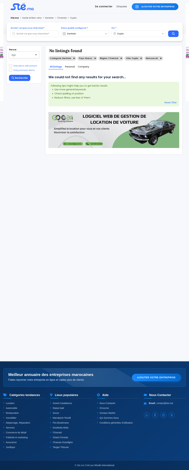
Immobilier (9, 418)
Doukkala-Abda (59, 427)
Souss (54, 413)
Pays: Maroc (85, 58)
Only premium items (24, 70)
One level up (20, 338)
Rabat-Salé (57, 408)
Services (9, 427)
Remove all (152, 58)
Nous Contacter (106, 403)
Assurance (10, 442)
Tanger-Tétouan (59, 447)
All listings (56, 66)
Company (83, 66)
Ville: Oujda (132, 58)
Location (9, 403)
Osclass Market (106, 413)
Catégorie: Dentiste (60, 58)
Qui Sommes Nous (108, 418)
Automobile (10, 408)
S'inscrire (121, 6)
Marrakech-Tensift (60, 418)
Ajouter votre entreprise (156, 377)
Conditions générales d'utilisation (115, 422)
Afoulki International (104, 465)
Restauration (11, 413)
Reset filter (171, 102)
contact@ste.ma (165, 403)
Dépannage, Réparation (16, 422)
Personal (70, 66)
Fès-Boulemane (59, 422)
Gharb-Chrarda (59, 437)
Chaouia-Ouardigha (61, 442)
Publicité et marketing (15, 437)
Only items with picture (25, 65)
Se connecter (103, 6)
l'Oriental (56, 432)
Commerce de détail (14, 432)
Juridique (9, 447)
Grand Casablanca (61, 403)
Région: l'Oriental (109, 58)
